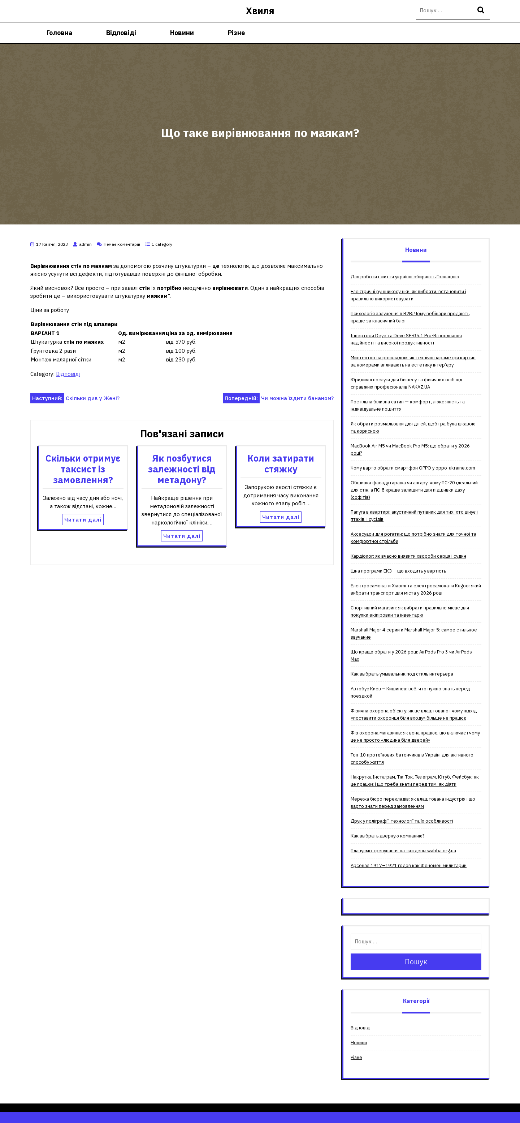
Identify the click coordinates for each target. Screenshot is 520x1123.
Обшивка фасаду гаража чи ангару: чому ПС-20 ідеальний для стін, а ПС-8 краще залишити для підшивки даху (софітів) (414, 490)
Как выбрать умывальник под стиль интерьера (402, 674)
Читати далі (82, 519)
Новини (182, 33)
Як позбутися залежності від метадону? (182, 469)
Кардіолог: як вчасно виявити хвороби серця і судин (408, 556)
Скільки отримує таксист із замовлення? (83, 469)
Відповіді (121, 33)
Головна (59, 33)
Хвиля (260, 11)
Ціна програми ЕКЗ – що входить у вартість (398, 571)
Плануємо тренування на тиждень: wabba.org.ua (403, 851)
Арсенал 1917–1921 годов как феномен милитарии (409, 865)
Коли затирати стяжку (280, 463)
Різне (236, 33)
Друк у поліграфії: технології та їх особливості (402, 821)
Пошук (481, 10)
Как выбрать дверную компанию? (388, 836)
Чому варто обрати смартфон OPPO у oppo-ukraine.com (413, 468)
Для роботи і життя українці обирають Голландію (405, 277)
